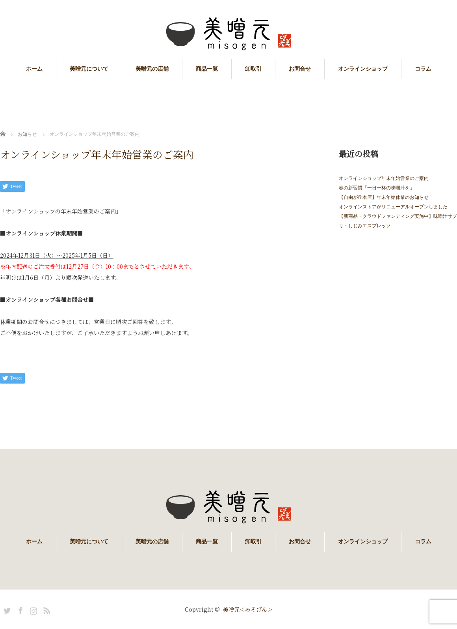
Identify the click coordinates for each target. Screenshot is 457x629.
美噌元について (89, 69)
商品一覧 (207, 69)
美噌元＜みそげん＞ (248, 609)
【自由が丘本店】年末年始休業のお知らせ (384, 197)
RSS (46, 609)
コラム (423, 69)
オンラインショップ (363, 69)
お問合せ (300, 69)
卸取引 (253, 69)
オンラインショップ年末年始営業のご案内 (384, 178)
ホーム (34, 69)
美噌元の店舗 (152, 69)
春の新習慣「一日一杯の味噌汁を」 (376, 188)
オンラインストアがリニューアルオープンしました (393, 207)
